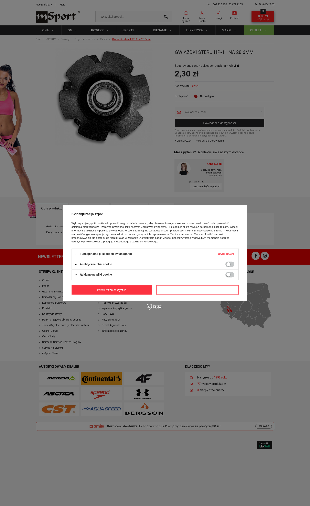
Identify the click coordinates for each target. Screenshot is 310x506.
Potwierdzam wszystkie (198, 290)
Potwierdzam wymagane (112, 290)
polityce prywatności (111, 230)
